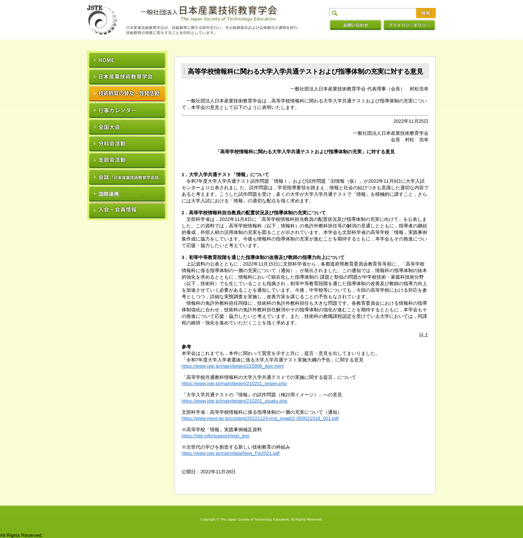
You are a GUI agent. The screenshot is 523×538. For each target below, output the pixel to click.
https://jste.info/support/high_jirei (215, 435)
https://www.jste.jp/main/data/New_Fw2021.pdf (231, 453)
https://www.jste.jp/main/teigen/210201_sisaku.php (234, 401)
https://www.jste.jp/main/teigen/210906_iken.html (233, 366)
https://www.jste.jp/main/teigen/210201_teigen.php (234, 383)
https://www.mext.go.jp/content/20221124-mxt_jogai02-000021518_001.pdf (260, 418)
